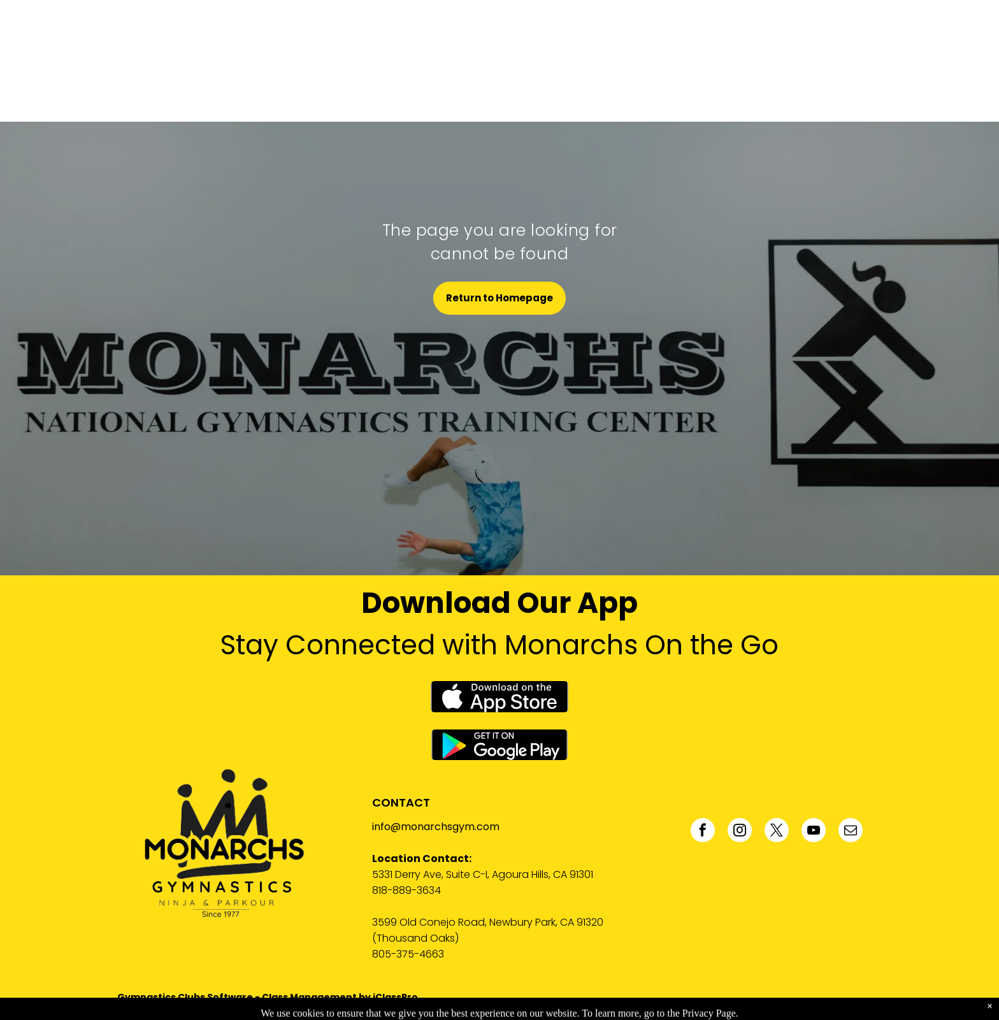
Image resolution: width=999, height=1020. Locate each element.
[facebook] (703, 831)
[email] (850, 831)
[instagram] (740, 831)
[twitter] (777, 831)
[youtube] (813, 831)
